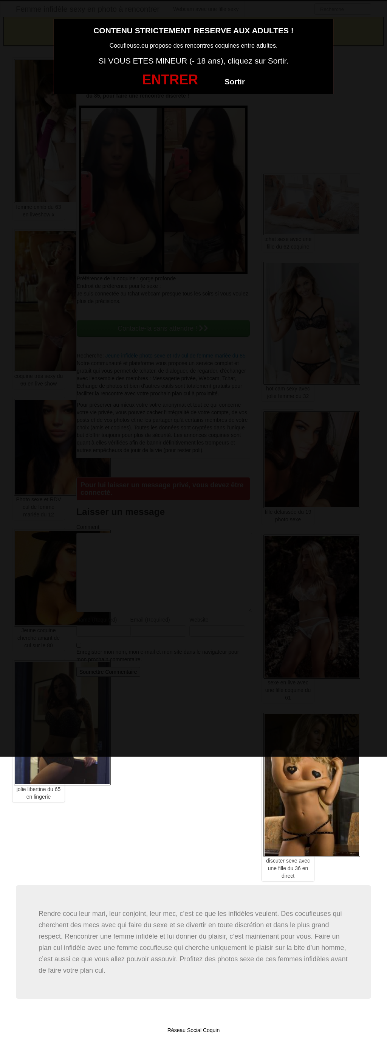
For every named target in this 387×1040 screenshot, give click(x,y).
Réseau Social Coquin (193, 1030)
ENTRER (170, 79)
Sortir (234, 82)
